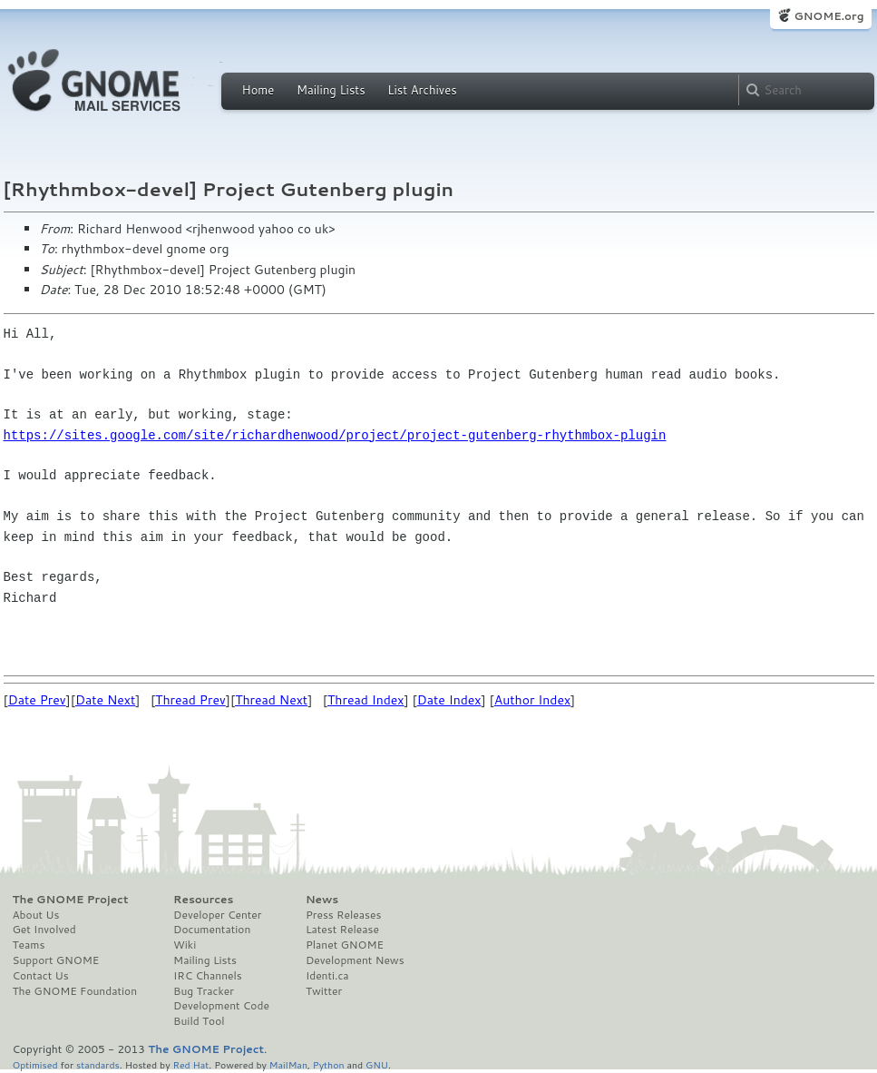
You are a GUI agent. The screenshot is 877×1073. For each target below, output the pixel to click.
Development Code (221, 1006)
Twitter (324, 991)
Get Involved (44, 929)
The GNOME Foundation (75, 991)
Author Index (532, 700)
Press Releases (343, 915)
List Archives (421, 90)
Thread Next (271, 700)
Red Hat (190, 1064)
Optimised (35, 1064)
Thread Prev (190, 700)
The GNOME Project (71, 899)
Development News (355, 960)
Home (258, 90)
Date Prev (37, 700)
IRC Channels (207, 976)
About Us (36, 915)
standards (98, 1064)
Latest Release (342, 929)
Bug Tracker (203, 991)
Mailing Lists (331, 90)
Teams (29, 945)
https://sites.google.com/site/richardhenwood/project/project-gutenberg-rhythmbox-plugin (335, 435)
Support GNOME (56, 960)
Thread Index (365, 700)
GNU (376, 1064)
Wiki (184, 945)
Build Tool (198, 1021)
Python (329, 1064)
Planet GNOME (345, 945)
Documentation (211, 929)
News (322, 899)
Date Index (449, 700)
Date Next (105, 700)
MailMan (288, 1064)
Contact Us (41, 976)
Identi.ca (327, 976)
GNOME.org (828, 16)
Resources (203, 899)
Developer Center (217, 915)
